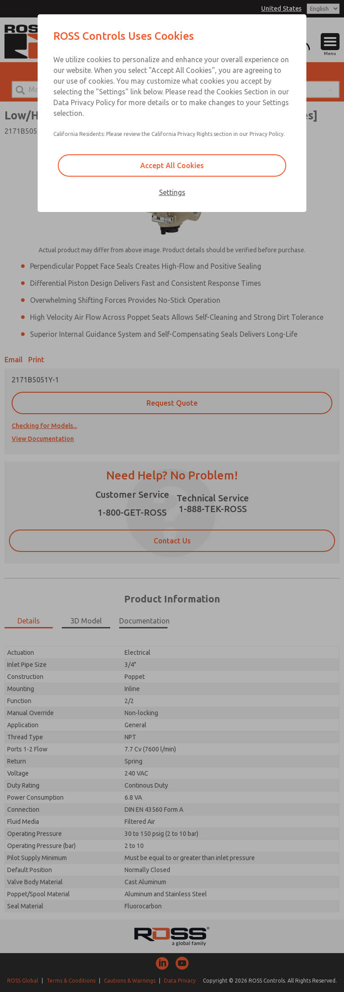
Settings (172, 192)
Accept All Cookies (172, 165)
